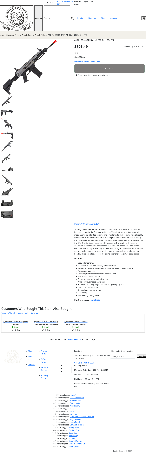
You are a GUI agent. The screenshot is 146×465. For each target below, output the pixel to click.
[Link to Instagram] (56, 2)
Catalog (38, 18)
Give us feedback (74, 339)
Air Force (73, 414)
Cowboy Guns (74, 430)
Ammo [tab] (24, 313)
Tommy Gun (74, 446)
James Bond (75, 422)
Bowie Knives (75, 400)
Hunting (72, 438)
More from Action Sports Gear (87, 62)
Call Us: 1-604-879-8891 (84, 363)
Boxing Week (74, 427)
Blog (103, 18)
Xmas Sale (73, 433)
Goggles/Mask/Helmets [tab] (11, 313)
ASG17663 (96, 300)
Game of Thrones (77, 425)
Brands (80, 18)
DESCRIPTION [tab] (80, 224)
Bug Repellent (75, 419)
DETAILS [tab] (89, 224)
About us (92, 18)
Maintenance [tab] (32, 313)
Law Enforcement (77, 397)
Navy (72, 408)
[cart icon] (143, 18)
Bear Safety (73, 435)
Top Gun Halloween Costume (82, 416)
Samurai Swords (75, 441)
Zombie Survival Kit (77, 444)
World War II (75, 406)
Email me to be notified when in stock (93, 75)
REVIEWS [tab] (96, 224)
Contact (113, 18)
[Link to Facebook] (64, 368)
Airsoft (73, 395)
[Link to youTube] (64, 365)
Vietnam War (75, 403)
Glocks (72, 411)
